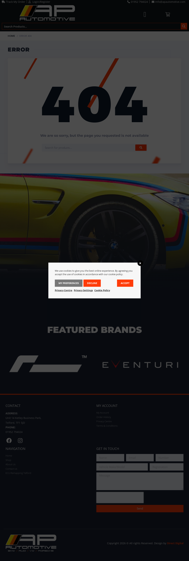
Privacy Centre (63, 290)
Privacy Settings (83, 290)
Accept (125, 283)
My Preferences (69, 283)
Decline (92, 283)
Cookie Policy (102, 290)
